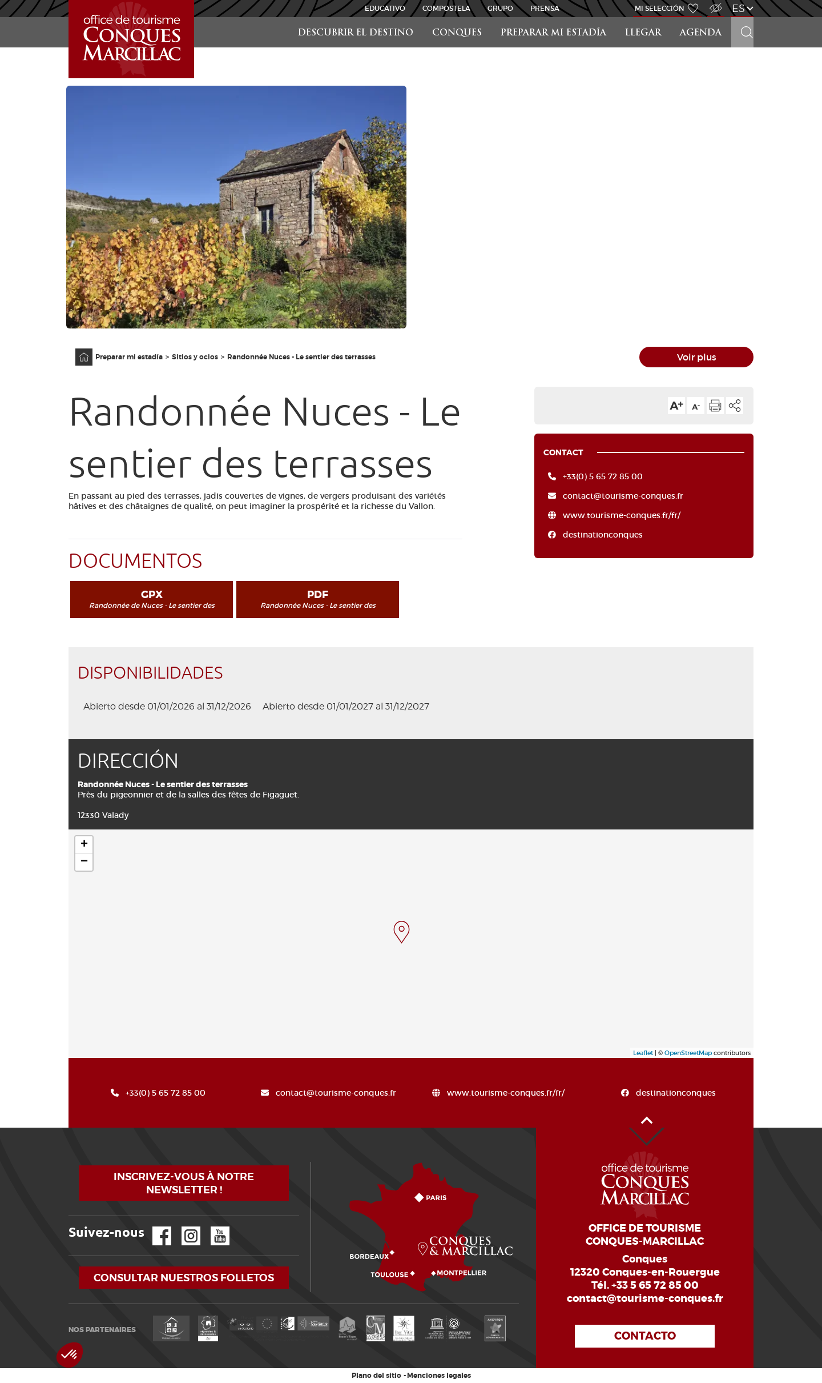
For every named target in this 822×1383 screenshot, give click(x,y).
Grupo (500, 8)
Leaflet (643, 1053)
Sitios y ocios (195, 357)
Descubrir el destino (355, 33)
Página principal (78, 348)
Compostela (446, 8)
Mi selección (659, 8)
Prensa (544, 8)
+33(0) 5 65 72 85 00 (603, 476)
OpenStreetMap (688, 1053)
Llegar (643, 33)
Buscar (742, 17)
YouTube (213, 1226)
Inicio (69, 0)
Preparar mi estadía (553, 33)
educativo (385, 8)
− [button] (84, 862)
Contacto (645, 1336)
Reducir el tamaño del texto (695, 405)
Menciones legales (439, 1375)
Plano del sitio (376, 1375)
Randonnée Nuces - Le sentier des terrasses (301, 357)
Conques (457, 33)
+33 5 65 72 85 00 (655, 1285)
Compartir (734, 405)
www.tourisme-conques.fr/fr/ (621, 515)
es (738, 8)
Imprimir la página (715, 405)
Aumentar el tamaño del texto (676, 405)
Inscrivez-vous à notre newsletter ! (184, 1183)
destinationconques (603, 535)
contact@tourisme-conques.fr (623, 496)
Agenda (701, 33)
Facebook (154, 1226)
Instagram (183, 1226)
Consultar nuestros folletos (184, 1277)
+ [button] (84, 844)
